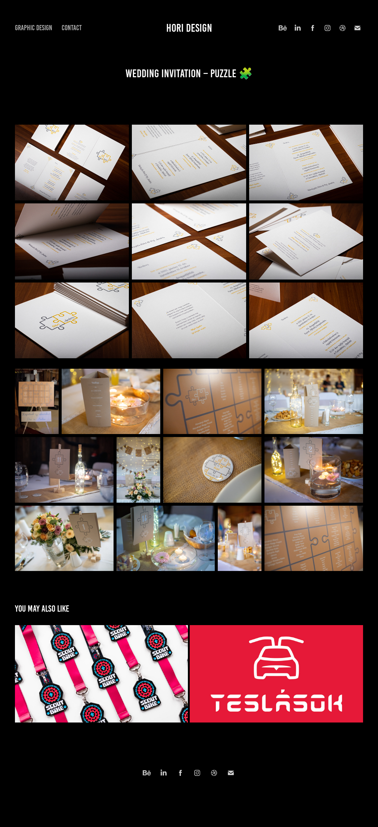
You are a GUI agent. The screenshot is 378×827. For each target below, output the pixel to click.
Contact (72, 28)
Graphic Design (33, 28)
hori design (189, 28)
